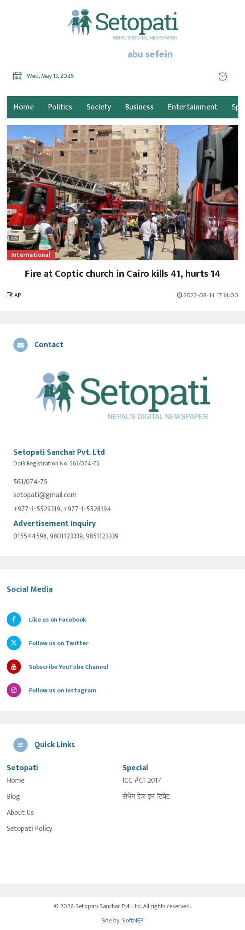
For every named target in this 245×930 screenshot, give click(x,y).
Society (98, 107)
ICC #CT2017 (141, 781)
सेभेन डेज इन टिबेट (146, 797)
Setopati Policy (29, 829)
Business (139, 107)
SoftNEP (133, 920)
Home (15, 781)
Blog (13, 797)
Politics (60, 107)
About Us (20, 813)
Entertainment (192, 107)
